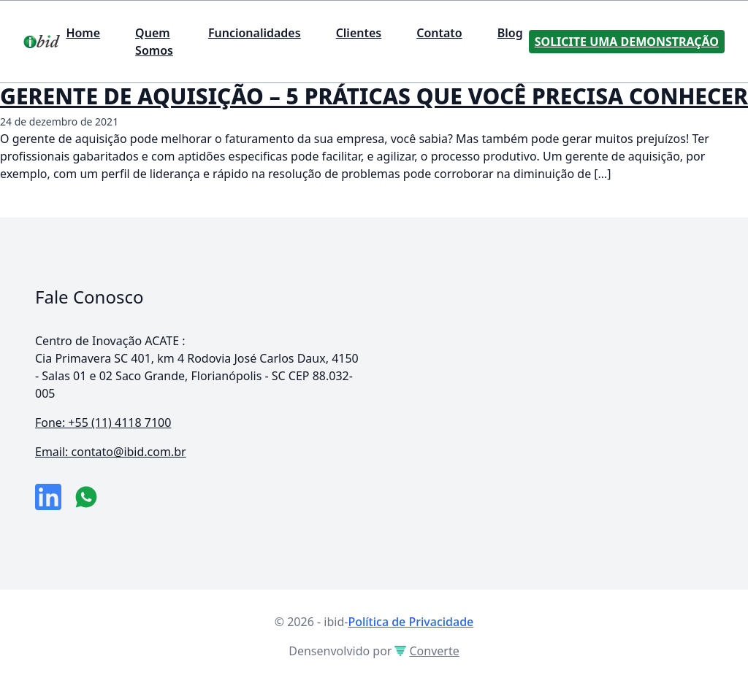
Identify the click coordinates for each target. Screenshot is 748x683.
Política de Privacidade (410, 622)
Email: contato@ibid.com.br (110, 452)
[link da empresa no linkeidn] (48, 497)
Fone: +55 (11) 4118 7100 (103, 422)
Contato (439, 33)
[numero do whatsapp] (86, 497)
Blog (510, 33)
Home (83, 33)
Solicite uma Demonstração (627, 42)
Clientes (359, 33)
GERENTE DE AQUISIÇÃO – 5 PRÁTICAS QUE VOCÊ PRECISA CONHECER (374, 96)
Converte (426, 651)
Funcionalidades (254, 33)
